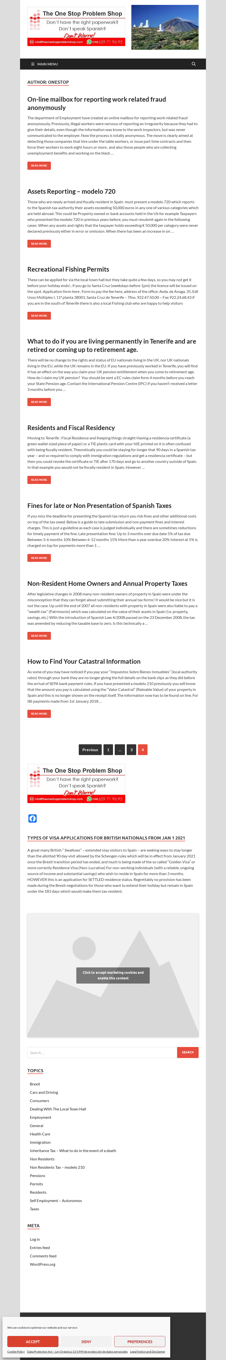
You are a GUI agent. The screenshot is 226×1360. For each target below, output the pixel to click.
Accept (33, 1341)
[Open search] (193, 64)
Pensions (37, 1175)
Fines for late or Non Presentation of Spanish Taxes (99, 505)
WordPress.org (42, 1264)
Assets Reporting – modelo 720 (71, 191)
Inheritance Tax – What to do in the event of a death (73, 1150)
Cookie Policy (16, 1351)
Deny (86, 1341)
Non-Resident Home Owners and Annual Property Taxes (107, 583)
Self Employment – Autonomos (56, 1200)
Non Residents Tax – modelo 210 (57, 1167)
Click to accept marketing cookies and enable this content (113, 975)
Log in (35, 1239)
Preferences (139, 1341)
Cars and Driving (44, 1092)
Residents (38, 1192)
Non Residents (42, 1158)
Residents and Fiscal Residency (71, 428)
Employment (40, 1117)
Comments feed (43, 1255)
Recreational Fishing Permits (68, 269)
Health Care (40, 1133)
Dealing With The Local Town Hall (58, 1109)
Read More (37, 164)
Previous (90, 749)
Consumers (39, 1100)
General (36, 1125)
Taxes (34, 1208)
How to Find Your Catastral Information (84, 661)
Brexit (35, 1084)
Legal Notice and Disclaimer (147, 1351)
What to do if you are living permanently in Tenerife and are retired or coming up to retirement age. (111, 345)
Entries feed (40, 1247)
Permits (36, 1183)
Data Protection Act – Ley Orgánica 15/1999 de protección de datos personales (77, 1351)
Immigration (40, 1142)
